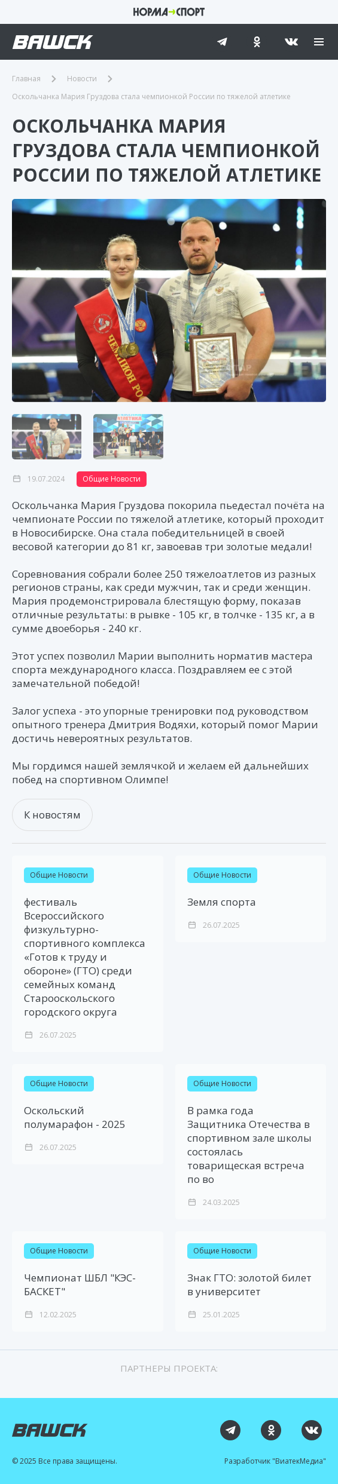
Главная (26, 79)
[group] (169, 300)
